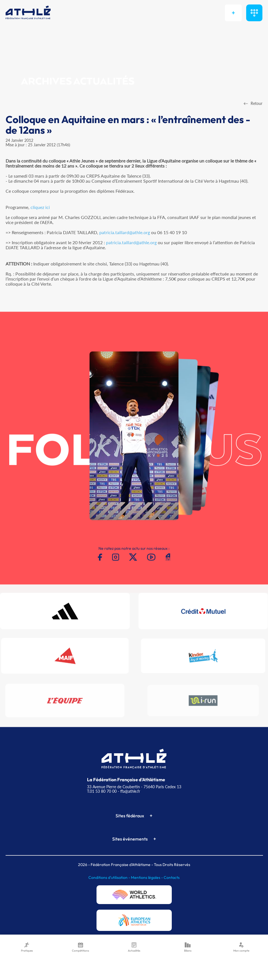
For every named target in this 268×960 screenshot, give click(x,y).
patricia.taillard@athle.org (124, 232)
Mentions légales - (147, 877)
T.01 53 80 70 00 (102, 791)
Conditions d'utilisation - (109, 877)
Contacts (172, 877)
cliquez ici (40, 207)
